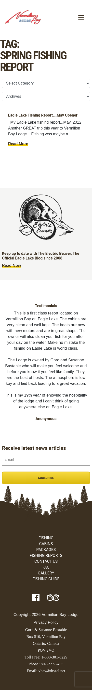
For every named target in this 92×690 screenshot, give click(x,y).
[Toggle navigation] (81, 17)
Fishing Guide (46, 579)
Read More (18, 144)
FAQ (46, 567)
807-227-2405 (52, 664)
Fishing (46, 538)
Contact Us (46, 561)
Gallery (46, 573)
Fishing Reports (46, 555)
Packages (46, 549)
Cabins (46, 543)
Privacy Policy (46, 622)
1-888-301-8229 (54, 657)
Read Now (11, 265)
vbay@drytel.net (52, 671)
